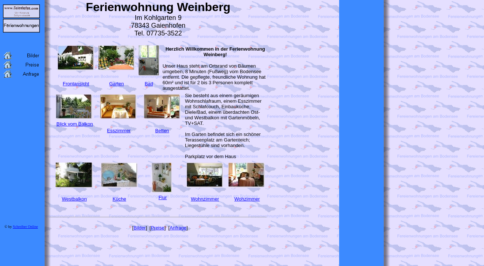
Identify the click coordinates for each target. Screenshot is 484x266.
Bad (148, 83)
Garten (116, 83)
